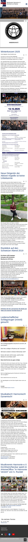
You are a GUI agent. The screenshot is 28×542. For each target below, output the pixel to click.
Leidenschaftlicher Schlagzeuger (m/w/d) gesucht (11, 319)
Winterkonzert (4, 522)
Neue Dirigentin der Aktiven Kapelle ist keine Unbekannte (13, 175)
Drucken (23, 54)
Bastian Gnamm (11, 387)
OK (25, 539)
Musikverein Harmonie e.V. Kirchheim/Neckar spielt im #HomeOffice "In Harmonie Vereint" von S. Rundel (14, 468)
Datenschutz (4, 529)
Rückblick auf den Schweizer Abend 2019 (12, 249)
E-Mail (26, 54)
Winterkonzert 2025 (10, 51)
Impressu (3, 528)
